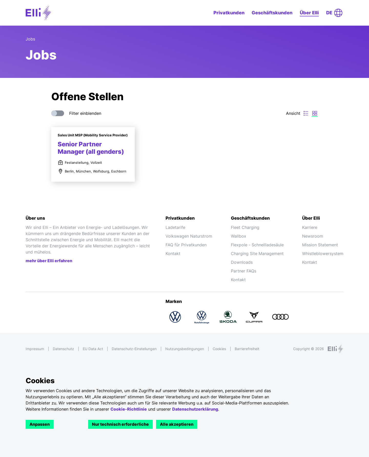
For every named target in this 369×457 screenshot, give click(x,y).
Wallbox (238, 236)
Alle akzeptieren (176, 424)
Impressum (35, 349)
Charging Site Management (257, 253)
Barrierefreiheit (247, 349)
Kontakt (173, 253)
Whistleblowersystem (322, 253)
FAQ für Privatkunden (186, 244)
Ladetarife (175, 227)
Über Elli (309, 12)
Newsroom (312, 236)
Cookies (219, 349)
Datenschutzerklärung (195, 409)
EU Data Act (93, 349)
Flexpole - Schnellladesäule (257, 244)
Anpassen (39, 424)
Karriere (309, 227)
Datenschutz (63, 349)
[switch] (57, 113)
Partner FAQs (243, 270)
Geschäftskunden (272, 12)
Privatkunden (228, 12)
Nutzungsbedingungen (184, 349)
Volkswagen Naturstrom (189, 236)
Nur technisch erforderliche (120, 424)
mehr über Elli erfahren (49, 260)
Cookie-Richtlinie (128, 409)
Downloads (242, 262)
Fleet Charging (245, 227)
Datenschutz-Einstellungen (134, 349)
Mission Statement (320, 244)
